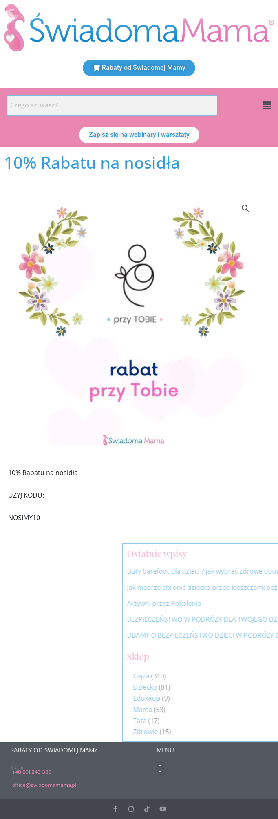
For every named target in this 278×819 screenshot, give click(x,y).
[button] (267, 105)
